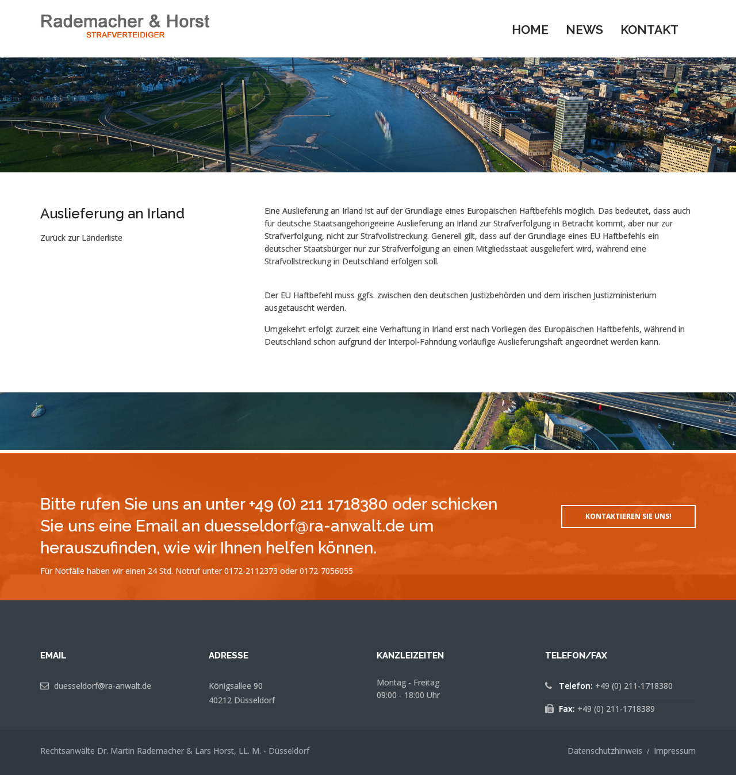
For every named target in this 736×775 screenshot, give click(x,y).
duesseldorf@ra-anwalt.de (102, 685)
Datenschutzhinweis (605, 750)
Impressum (675, 750)
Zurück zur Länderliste (81, 237)
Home (530, 29)
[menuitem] (530, 28)
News (584, 29)
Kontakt (649, 29)
